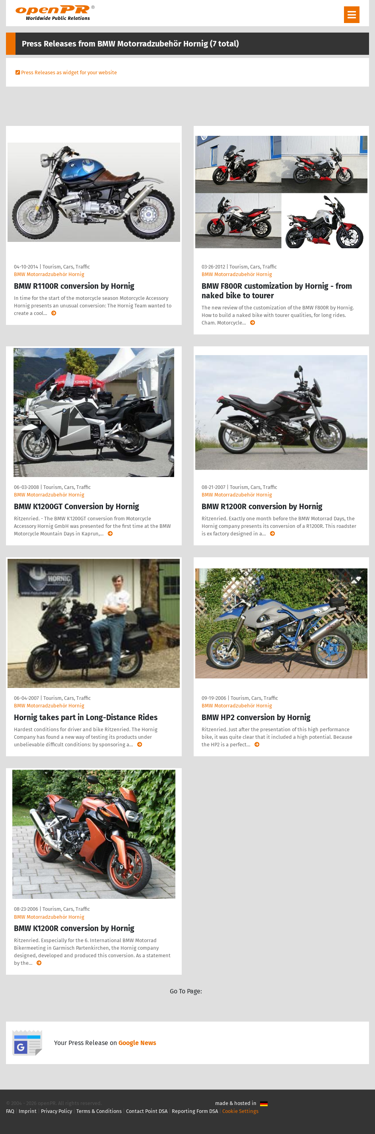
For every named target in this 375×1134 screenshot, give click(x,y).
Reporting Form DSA (195, 1111)
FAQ (10, 1111)
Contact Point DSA (146, 1111)
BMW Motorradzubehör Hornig (49, 274)
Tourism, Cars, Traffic (66, 267)
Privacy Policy (56, 1111)
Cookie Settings (240, 1111)
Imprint (28, 1111)
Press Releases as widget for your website (69, 72)
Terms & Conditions (99, 1111)
